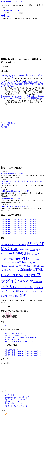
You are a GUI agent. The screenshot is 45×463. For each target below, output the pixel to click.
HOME (3, 11)
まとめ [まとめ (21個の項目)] (7, 286)
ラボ (7, 11)
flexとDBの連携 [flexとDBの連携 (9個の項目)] (18, 253)
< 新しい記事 (5, 125)
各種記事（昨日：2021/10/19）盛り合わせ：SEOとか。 (19, 229)
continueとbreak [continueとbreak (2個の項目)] (24, 250)
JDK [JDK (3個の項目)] (8, 263)
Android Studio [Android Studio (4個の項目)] (19, 244)
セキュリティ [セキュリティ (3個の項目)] (26, 291)
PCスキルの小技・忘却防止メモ (11, 1)
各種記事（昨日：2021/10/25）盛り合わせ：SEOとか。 (19, 221)
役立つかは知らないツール (14, 403)
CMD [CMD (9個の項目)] (14, 249)
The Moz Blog (8, 77)
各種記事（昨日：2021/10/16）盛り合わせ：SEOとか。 (19, 233)
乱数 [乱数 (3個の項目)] (5, 296)
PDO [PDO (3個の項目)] (6, 270)
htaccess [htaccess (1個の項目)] (37, 259)
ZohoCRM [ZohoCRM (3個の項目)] (37, 281)
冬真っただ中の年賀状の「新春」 (12, 173)
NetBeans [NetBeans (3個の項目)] (14, 266)
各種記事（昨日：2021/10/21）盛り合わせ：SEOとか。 (19, 225)
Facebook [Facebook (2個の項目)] (4, 254)
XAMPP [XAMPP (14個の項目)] (26, 281)
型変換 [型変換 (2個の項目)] (10, 296)
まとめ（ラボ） (10, 395)
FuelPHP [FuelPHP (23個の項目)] (21, 258)
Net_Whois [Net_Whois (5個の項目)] (24, 265)
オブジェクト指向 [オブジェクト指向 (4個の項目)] (23, 287)
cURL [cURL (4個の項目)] (32, 249)
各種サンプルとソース (12, 401)
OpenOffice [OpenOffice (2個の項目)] (34, 266)
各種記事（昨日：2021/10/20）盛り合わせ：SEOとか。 (19, 227)
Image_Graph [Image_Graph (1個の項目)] (3, 263)
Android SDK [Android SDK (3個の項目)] (6, 244)
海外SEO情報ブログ (35, 98)
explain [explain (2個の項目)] (38, 250)
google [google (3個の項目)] (32, 259)
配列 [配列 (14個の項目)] (23, 295)
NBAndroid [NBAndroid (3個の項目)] (5, 266)
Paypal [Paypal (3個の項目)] (41, 266)
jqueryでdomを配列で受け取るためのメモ (14, 206)
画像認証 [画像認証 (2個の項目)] (16, 296)
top (5, 325)
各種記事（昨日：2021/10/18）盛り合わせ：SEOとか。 (19, 231)
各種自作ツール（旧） (16, 11)
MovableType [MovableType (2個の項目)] (28, 263)
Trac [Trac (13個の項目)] (27, 275)
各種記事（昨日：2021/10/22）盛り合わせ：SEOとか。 (19, 223)
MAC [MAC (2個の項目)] (12, 263)
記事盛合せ (11, 123)
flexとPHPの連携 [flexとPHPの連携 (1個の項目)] (34, 254)
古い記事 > (4, 127)
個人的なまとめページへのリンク (16, 399)
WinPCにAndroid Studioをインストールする (15, 191)
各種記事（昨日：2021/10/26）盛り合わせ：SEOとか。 (19, 219)
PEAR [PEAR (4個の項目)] (11, 270)
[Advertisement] (17, 37)
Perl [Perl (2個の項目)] (16, 270)
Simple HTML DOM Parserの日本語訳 (17, 397)
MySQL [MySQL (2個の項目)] (35, 263)
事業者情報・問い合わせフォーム (16, 406)
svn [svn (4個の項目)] (21, 275)
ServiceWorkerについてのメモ (10, 199)
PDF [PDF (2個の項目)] (2, 270)
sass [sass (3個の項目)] (19, 270)
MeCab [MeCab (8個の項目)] (19, 262)
